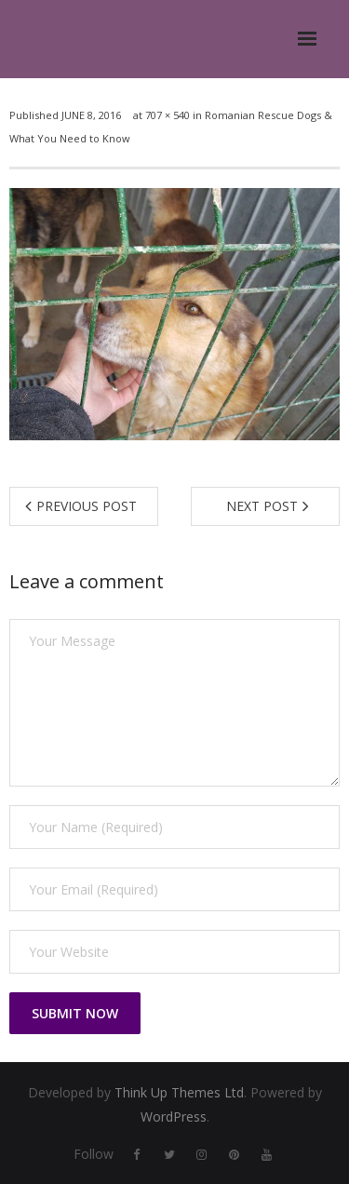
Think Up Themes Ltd (179, 1092)
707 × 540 (167, 115)
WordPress (174, 1116)
